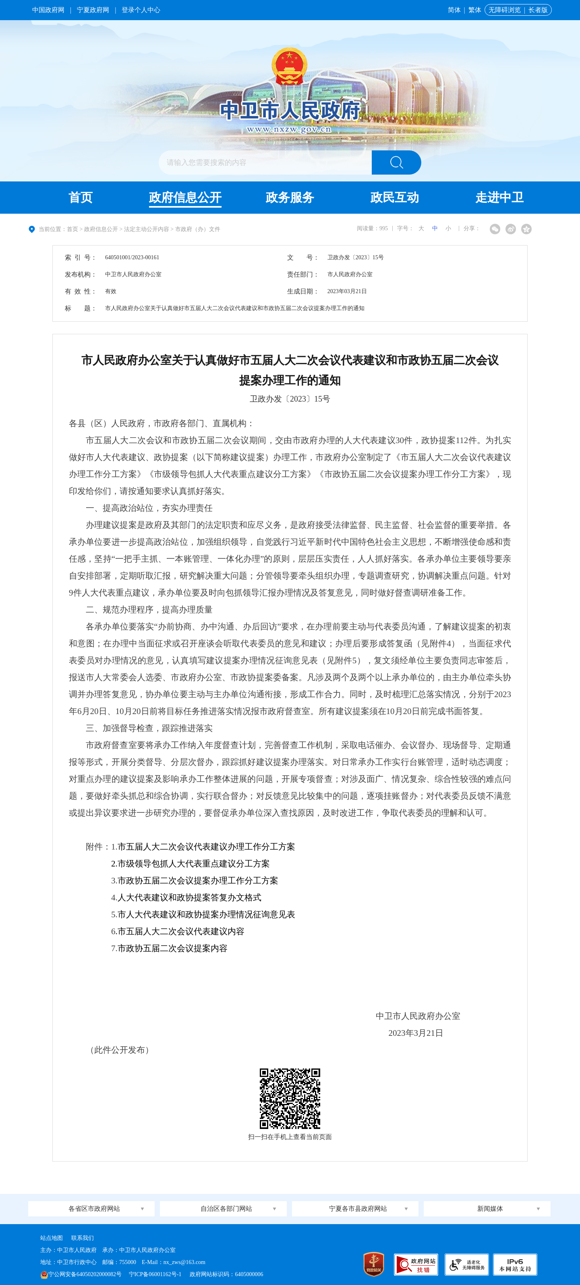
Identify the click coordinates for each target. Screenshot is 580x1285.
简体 (454, 9)
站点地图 (51, 1238)
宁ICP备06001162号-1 (156, 1274)
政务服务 (290, 197)
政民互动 (395, 197)
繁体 (474, 9)
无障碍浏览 (505, 9)
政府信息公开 (185, 197)
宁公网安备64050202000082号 (81, 1274)
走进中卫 (499, 197)
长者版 (538, 9)
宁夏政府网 (93, 9)
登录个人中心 (141, 9)
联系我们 (82, 1238)
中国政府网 (48, 9)
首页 (80, 197)
